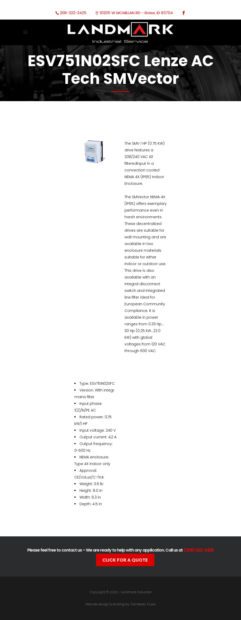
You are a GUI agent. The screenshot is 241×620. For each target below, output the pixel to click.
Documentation (113, 518)
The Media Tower (143, 604)
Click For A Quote (125, 560)
